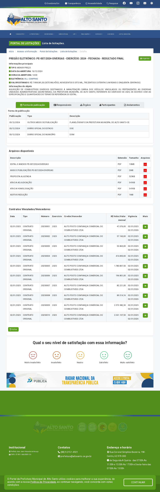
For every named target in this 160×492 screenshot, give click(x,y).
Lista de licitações (68, 51)
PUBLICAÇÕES (86, 34)
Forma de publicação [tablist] (32, 105)
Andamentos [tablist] (132, 105)
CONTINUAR (138, 482)
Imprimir (145, 58)
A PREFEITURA (34, 34)
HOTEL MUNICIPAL (125, 34)
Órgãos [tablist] (85, 105)
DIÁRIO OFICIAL (63, 34)
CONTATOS (111, 34)
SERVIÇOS (99, 34)
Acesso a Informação (27, 51)
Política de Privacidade (43, 481)
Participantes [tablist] (107, 105)
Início (11, 51)
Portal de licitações (48, 51)
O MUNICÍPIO (20, 34)
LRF (75, 34)
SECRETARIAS (49, 34)
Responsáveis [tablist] (62, 105)
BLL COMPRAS (31, 79)
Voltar (13, 329)
